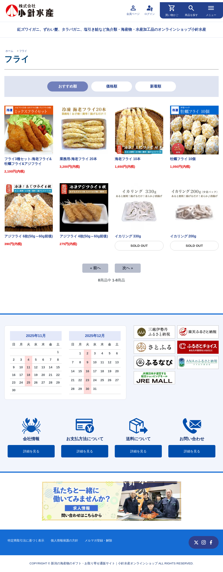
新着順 (155, 86)
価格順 (111, 86)
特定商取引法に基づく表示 (26, 540)
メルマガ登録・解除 (98, 540)
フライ (23, 50)
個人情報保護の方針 (64, 540)
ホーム (9, 50)
